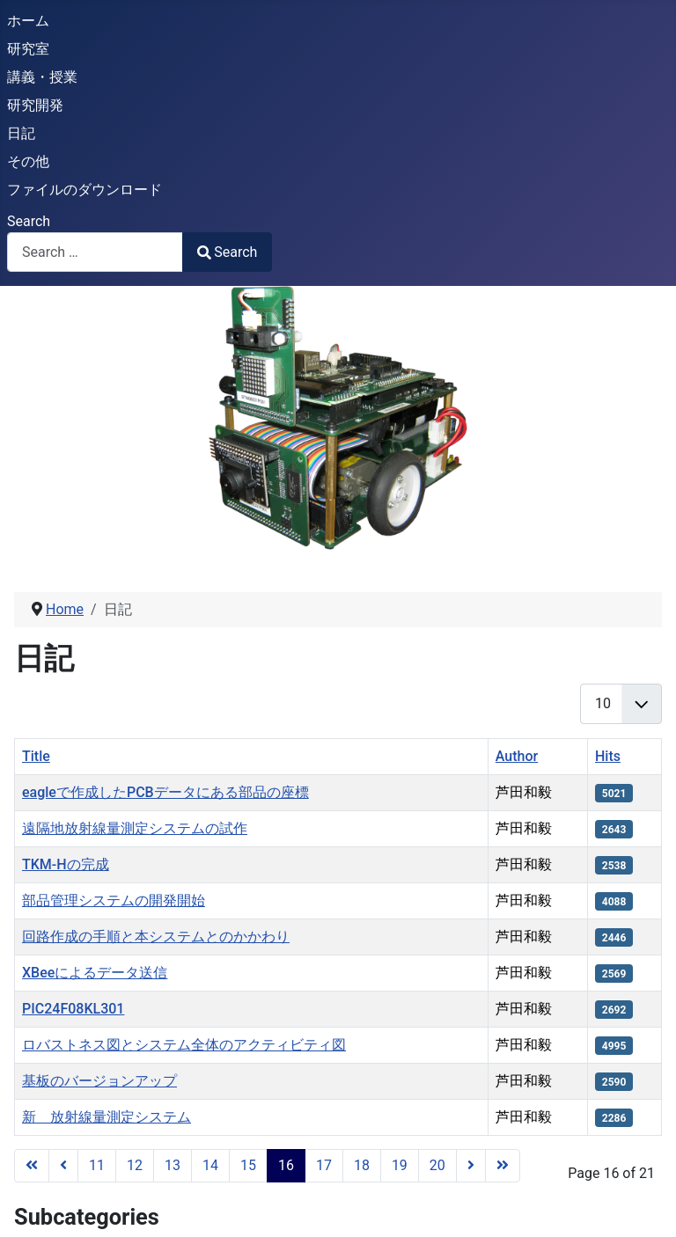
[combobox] (95, 252)
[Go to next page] (471, 1165)
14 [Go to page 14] (210, 1165)
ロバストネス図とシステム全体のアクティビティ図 (184, 1044)
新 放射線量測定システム (106, 1117)
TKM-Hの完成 (65, 864)
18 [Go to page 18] (362, 1165)
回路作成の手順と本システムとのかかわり (156, 936)
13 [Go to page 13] (172, 1165)
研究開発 (35, 105)
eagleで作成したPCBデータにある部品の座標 (165, 792)
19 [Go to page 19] (400, 1165)
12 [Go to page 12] (135, 1165)
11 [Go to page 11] (97, 1165)
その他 (28, 161)
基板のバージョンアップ (99, 1080)
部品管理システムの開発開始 (113, 900)
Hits (608, 756)
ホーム (28, 20)
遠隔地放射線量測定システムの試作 (134, 828)
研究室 (28, 48)
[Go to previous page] (63, 1165)
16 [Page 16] (286, 1165)
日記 (21, 133)
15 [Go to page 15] (248, 1165)
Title (36, 756)
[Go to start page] (31, 1165)
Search (28, 221)
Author (517, 756)
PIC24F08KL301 (73, 1008)
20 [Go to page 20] (437, 1165)
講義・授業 (42, 77)
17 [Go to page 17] (324, 1165)
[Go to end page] (502, 1165)
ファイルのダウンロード (84, 189)
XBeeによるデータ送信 (94, 972)
